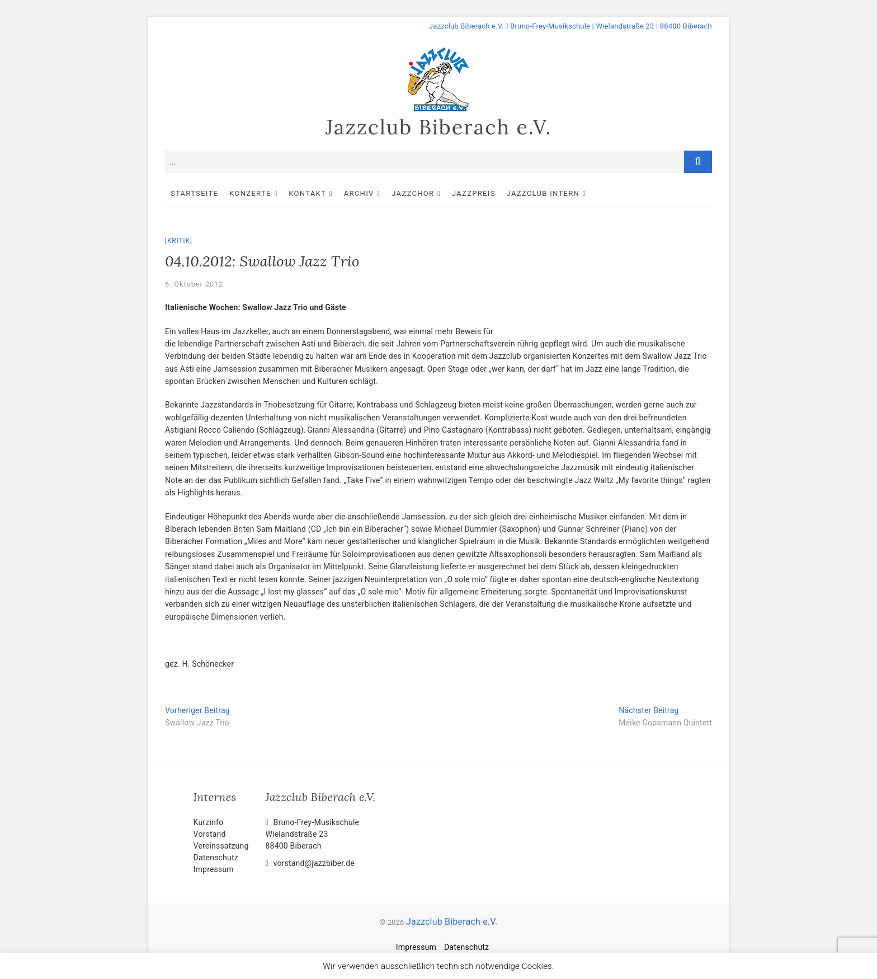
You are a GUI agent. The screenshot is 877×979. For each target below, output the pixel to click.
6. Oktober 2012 (194, 284)
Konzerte (250, 193)
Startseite (194, 193)
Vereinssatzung (221, 845)
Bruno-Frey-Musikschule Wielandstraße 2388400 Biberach (313, 834)
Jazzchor (413, 193)
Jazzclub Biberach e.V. (438, 127)
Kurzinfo (209, 822)
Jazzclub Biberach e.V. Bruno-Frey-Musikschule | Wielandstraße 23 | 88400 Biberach (570, 26)
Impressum (214, 869)
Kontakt (307, 193)
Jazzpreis (474, 193)
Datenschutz (216, 857)
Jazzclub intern (543, 193)
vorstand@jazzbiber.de (310, 863)
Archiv (359, 193)
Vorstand (210, 834)
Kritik (178, 241)
